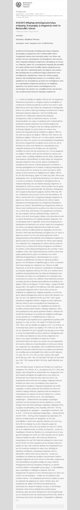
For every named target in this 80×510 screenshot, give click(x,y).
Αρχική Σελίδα (20, 14)
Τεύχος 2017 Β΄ (39, 14)
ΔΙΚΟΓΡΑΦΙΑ (29, 14)
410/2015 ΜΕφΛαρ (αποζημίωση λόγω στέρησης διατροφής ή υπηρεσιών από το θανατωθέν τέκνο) (38, 25)
